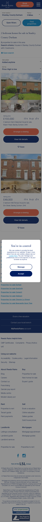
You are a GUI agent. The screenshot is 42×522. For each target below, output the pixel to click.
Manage (21, 267)
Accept (21, 274)
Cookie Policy (13, 256)
